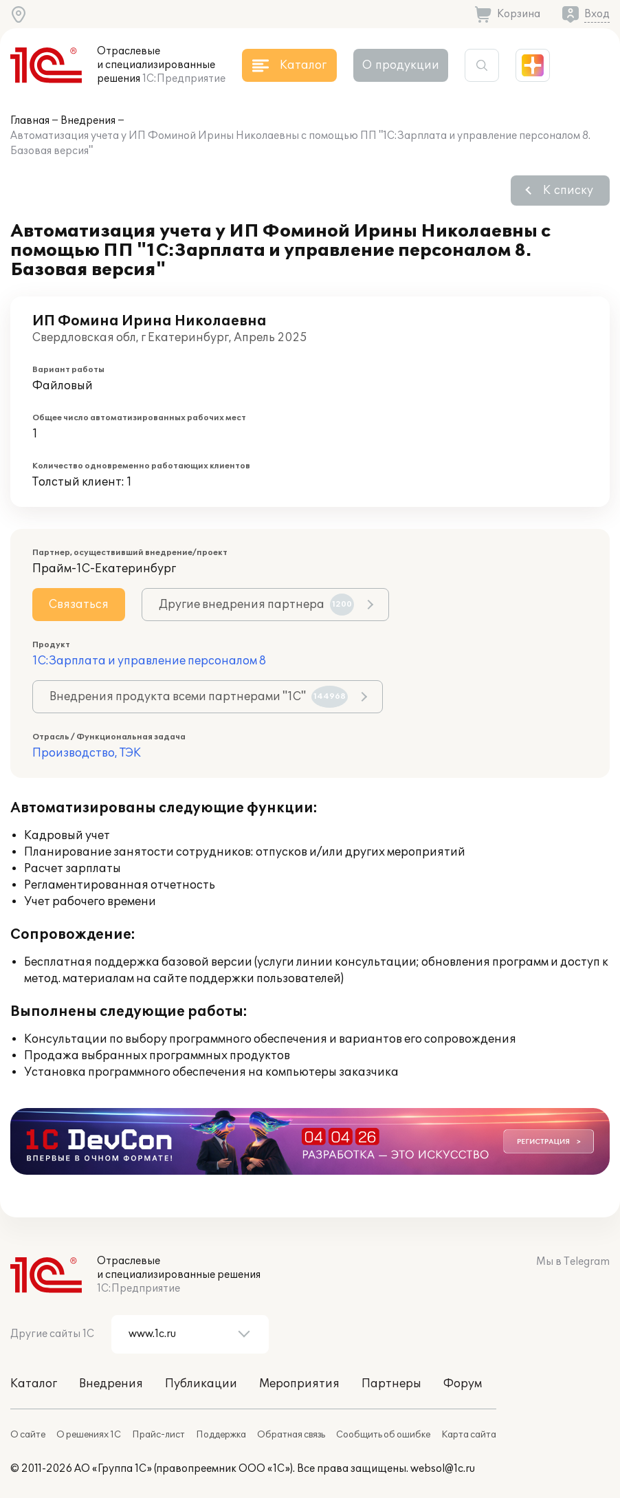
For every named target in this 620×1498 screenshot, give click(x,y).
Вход (597, 14)
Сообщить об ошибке (383, 1434)
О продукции (400, 65)
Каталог (33, 1384)
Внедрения (87, 121)
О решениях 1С (88, 1434)
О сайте (27, 1434)
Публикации (201, 1384)
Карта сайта (468, 1434)
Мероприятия (299, 1384)
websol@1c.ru (442, 1469)
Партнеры (391, 1384)
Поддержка (221, 1434)
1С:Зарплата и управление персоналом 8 (149, 661)
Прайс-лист (158, 1434)
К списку (568, 190)
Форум (462, 1384)
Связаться (79, 604)
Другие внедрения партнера (256, 605)
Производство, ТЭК (86, 753)
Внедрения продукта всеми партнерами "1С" (198, 697)
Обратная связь (291, 1434)
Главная (29, 121)
